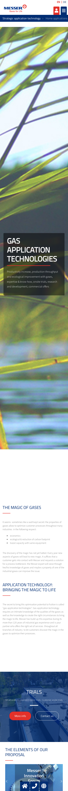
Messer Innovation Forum (34, 775)
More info (20, 716)
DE (64, 2)
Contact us (47, 716)
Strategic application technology (22, 18)
